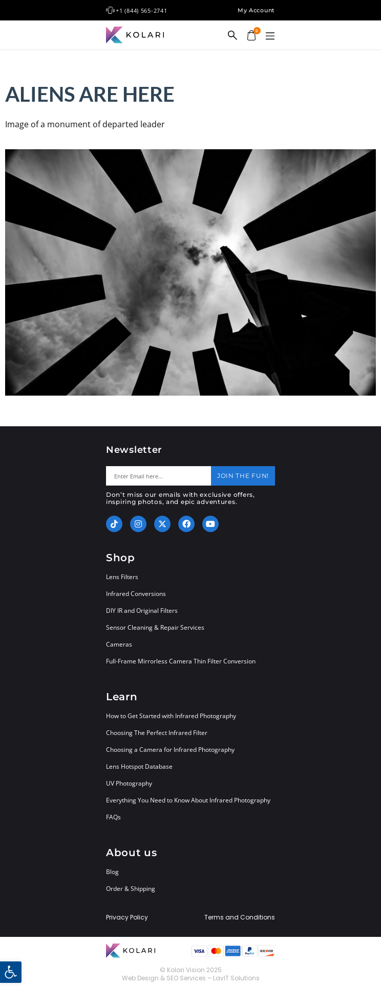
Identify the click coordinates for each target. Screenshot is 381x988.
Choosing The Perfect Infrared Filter (156, 732)
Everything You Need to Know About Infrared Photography (188, 800)
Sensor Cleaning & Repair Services (155, 627)
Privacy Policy (127, 917)
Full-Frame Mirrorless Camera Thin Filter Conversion (181, 661)
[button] (270, 36)
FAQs (113, 817)
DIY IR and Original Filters (142, 610)
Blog (112, 871)
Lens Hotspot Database (139, 766)
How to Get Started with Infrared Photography (171, 715)
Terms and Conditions (239, 917)
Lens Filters (122, 576)
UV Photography (129, 783)
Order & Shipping (130, 888)
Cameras (119, 644)
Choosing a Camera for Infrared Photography (170, 749)
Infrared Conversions (136, 593)
